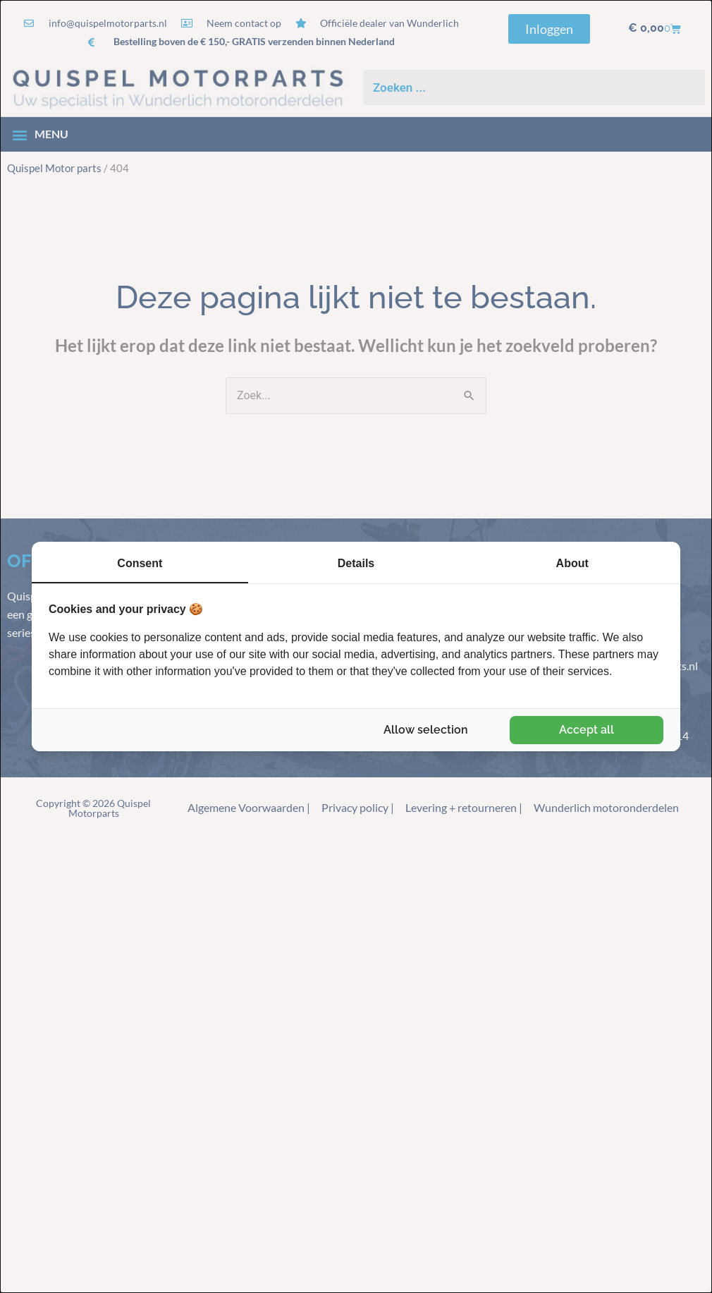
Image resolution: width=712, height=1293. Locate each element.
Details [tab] (356, 563)
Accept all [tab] (586, 729)
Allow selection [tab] (425, 729)
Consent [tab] (139, 563)
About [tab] (572, 563)
